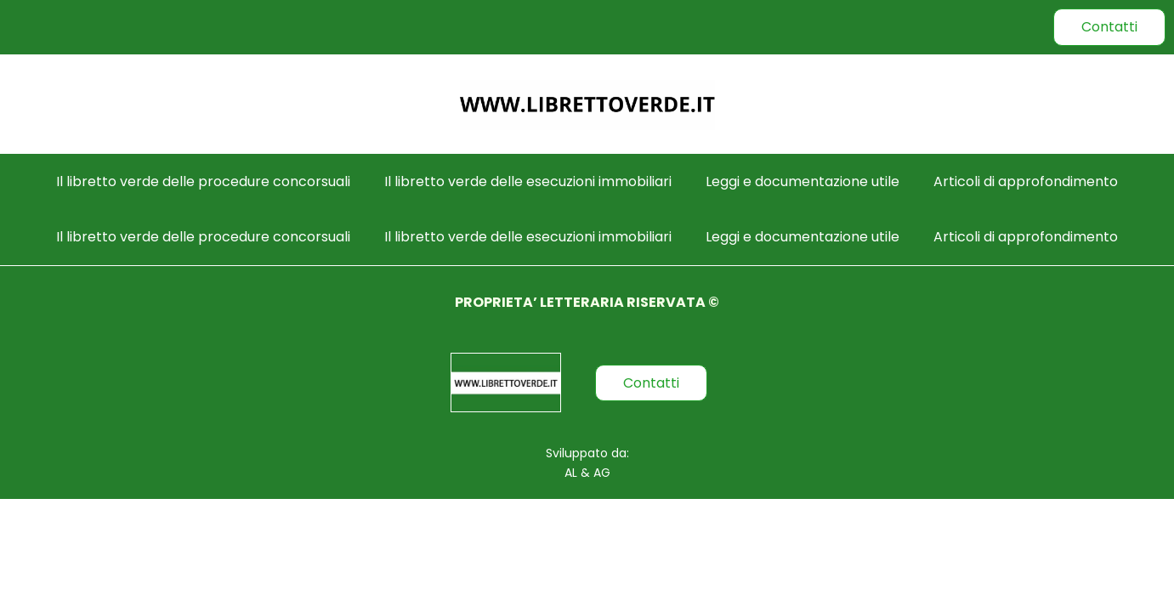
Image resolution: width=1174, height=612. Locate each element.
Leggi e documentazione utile (802, 181)
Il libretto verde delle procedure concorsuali (203, 181)
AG (600, 472)
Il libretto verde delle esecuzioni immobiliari (528, 181)
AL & (577, 472)
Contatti (1109, 27)
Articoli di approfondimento (1025, 181)
